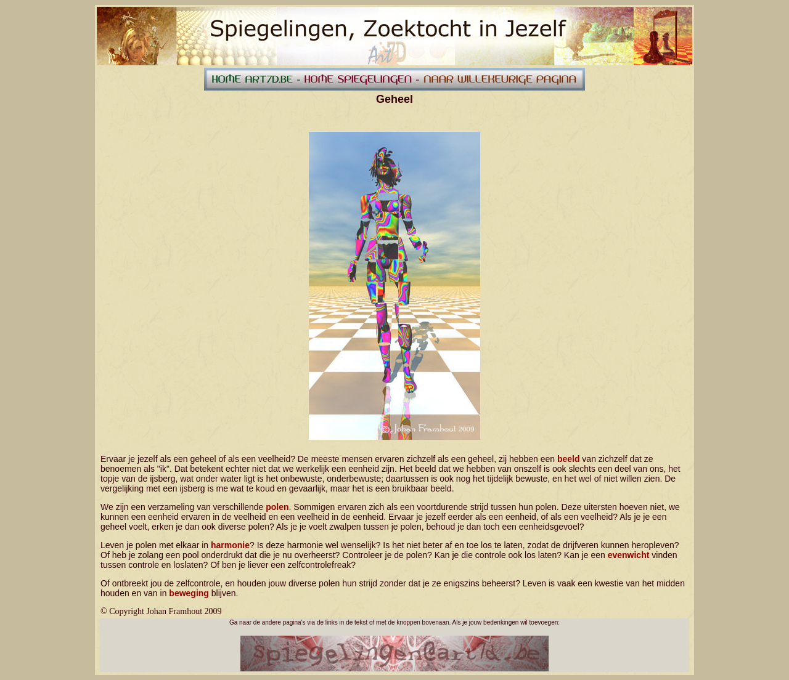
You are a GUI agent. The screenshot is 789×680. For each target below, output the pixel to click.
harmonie (230, 545)
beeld (568, 459)
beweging (189, 593)
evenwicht (629, 555)
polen (277, 507)
